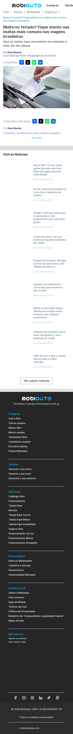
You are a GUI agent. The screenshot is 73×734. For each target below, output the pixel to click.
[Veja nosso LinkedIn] (41, 698)
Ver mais (37, 137)
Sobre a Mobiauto (19, 592)
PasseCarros (16, 570)
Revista (13, 510)
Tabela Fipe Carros (20, 514)
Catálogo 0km (17, 496)
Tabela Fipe (15, 505)
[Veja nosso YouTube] (24, 698)
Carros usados (17, 423)
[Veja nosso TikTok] (49, 698)
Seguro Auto (16, 528)
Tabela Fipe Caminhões (22, 524)
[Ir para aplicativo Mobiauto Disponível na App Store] (37, 684)
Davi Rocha (14, 52)
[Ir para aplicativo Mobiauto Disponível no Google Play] (37, 674)
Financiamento (17, 501)
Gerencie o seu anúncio (22, 478)
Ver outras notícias (36, 380)
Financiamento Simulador (23, 542)
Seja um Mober (17, 602)
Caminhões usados (20, 441)
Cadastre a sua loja (20, 565)
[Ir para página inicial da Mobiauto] (27, 5)
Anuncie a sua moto (20, 473)
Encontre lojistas (18, 446)
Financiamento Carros (21, 533)
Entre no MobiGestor (21, 560)
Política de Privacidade (22, 611)
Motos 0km (15, 427)
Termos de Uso (18, 606)
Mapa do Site (16, 620)
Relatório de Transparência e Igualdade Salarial (36, 616)
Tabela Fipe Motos (19, 519)
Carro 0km (15, 418)
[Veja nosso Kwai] (57, 698)
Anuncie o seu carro (20, 469)
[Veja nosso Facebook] (16, 698)
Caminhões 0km (18, 437)
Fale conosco (16, 597)
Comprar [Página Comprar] (52, 5)
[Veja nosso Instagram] (32, 698)
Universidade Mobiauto (22, 574)
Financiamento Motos (21, 538)
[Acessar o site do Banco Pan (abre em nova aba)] (48, 728)
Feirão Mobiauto (18, 451)
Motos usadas (17, 432)
